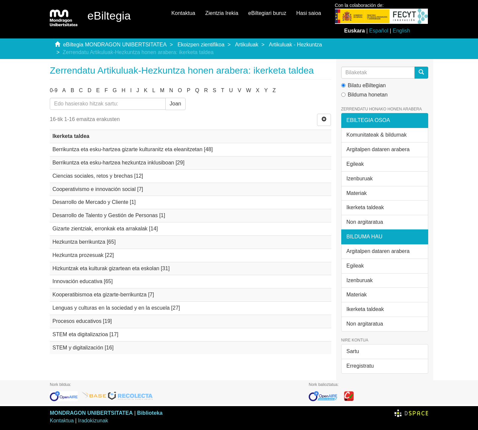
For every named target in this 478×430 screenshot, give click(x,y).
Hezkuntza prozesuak (78, 255)
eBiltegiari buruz (267, 13)
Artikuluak (246, 44)
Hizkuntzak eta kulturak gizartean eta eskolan (105, 268)
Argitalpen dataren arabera (378, 149)
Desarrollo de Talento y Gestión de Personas (105, 215)
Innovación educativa (77, 281)
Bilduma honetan (364, 94)
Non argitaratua (365, 222)
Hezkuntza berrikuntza (78, 242)
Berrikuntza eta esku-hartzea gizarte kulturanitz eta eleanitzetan (127, 149)
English (401, 30)
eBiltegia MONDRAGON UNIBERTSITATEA (115, 44)
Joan (175, 103)
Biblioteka (149, 413)
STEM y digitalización (77, 347)
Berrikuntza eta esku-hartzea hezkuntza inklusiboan (113, 162)
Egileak (355, 164)
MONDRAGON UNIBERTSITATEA (91, 413)
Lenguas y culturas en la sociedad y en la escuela (111, 308)
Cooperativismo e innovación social (94, 189)
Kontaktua (183, 13)
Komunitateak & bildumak (377, 135)
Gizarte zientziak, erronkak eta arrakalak (99, 228)
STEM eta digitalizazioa (80, 334)
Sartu (353, 351)
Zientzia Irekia (221, 13)
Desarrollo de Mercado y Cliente (90, 202)
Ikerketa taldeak (365, 207)
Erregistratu (360, 366)
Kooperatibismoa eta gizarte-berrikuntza (99, 294)
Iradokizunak (93, 420)
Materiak (357, 193)
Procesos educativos (77, 321)
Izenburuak (360, 178)
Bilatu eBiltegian (363, 85)
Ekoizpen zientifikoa (201, 44)
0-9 (53, 90)
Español (378, 30)
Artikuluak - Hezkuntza (295, 44)
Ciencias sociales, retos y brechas (92, 176)
